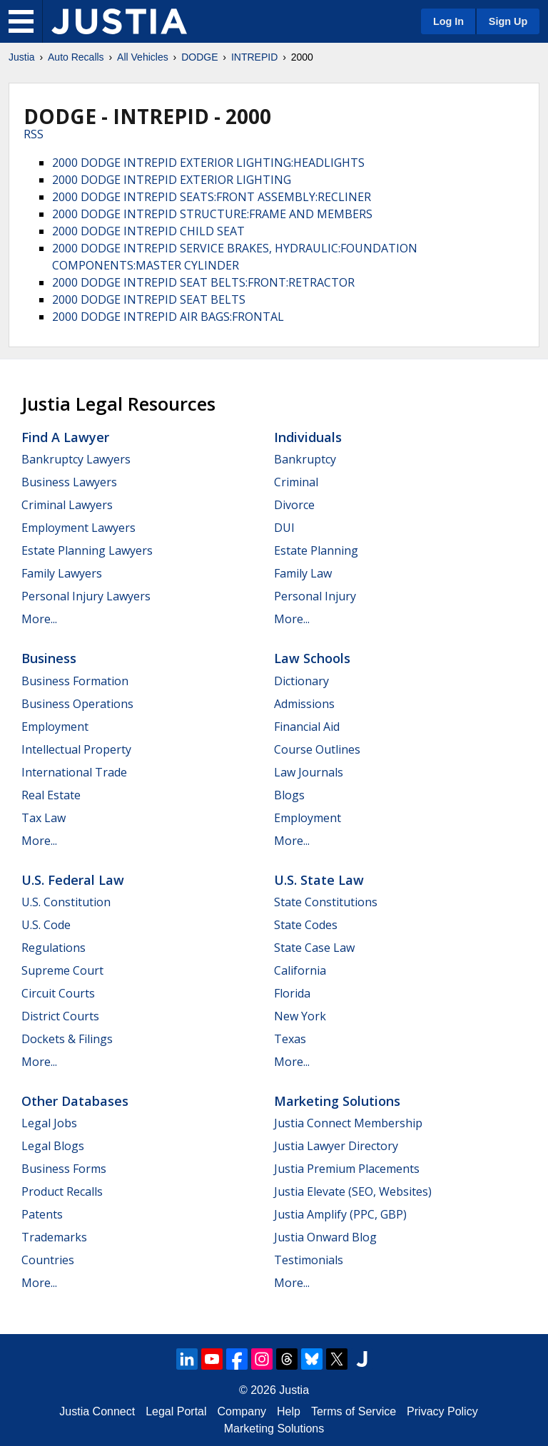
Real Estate (51, 795)
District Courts (60, 1016)
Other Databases (74, 1100)
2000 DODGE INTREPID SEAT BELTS (148, 299)
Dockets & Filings (67, 1039)
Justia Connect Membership (348, 1123)
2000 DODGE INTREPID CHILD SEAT (148, 231)
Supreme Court (62, 970)
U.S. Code (46, 925)
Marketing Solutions (337, 1100)
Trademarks (54, 1237)
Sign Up (508, 21)
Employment (54, 726)
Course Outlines (317, 749)
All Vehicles (142, 57)
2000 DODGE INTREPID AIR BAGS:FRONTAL (168, 316)
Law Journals (308, 772)
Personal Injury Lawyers (86, 596)
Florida (292, 993)
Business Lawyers (69, 482)
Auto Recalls (76, 57)
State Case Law (314, 947)
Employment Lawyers (78, 527)
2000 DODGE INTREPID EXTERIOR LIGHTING (171, 180)
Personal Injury (315, 596)
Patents (42, 1214)
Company (242, 1411)
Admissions (304, 704)
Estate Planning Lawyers (87, 550)
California (300, 970)
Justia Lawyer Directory (336, 1146)
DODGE (199, 57)
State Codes (306, 925)
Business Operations (77, 704)
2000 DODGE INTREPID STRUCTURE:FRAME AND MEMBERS (212, 214)
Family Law (303, 573)
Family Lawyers (61, 573)
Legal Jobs (49, 1123)
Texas (290, 1039)
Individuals (308, 437)
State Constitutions (325, 902)
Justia (22, 57)
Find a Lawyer (65, 437)
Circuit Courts (58, 993)
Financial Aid (307, 726)
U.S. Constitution (66, 902)
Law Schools (312, 658)
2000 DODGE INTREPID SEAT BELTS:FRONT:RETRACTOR (203, 282)
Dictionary (301, 681)
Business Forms (63, 1168)
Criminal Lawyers (67, 505)
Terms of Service (353, 1411)
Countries (47, 1260)
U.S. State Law (319, 879)
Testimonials (308, 1260)
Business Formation (74, 681)
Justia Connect (97, 1411)
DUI (284, 527)
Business (48, 658)
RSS (34, 134)
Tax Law (43, 818)
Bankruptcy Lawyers (76, 459)
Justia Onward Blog (325, 1237)
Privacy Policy (442, 1411)
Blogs (289, 795)
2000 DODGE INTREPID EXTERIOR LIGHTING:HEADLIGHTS (208, 162)
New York (300, 1016)
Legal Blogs (52, 1146)
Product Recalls (62, 1191)
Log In (448, 21)
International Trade (74, 772)
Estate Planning (316, 550)
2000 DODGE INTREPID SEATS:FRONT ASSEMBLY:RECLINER (211, 197)
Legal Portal (176, 1411)
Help (288, 1411)
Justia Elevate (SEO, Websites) (353, 1191)
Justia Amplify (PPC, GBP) (340, 1214)
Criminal (296, 482)
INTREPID (254, 57)
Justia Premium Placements (347, 1168)
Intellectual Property (76, 749)
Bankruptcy (305, 459)
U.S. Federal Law (72, 879)
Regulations (53, 947)
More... (39, 619)
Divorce (294, 505)
